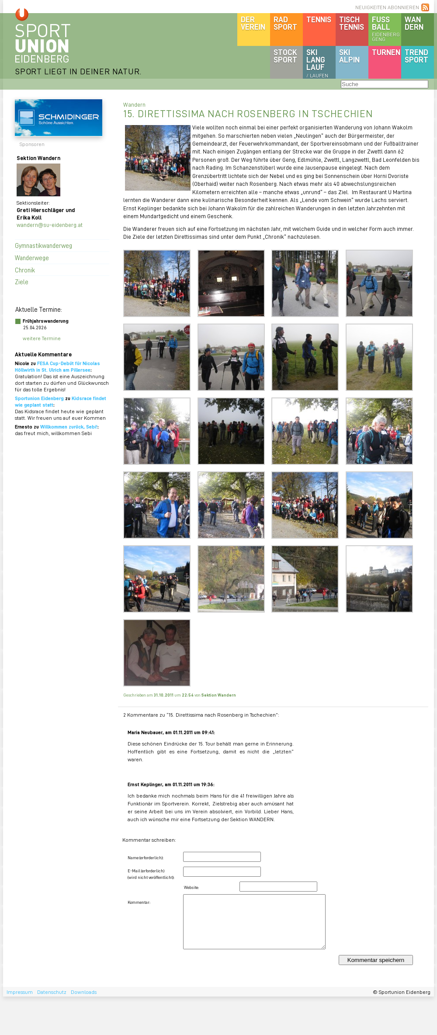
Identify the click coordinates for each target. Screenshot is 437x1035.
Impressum (20, 992)
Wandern (414, 22)
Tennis (318, 19)
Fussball (386, 28)
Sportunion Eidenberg (39, 398)
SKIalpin (349, 55)
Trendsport (416, 55)
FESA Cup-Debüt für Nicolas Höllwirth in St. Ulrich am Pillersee (57, 366)
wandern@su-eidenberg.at (50, 224)
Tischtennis (351, 22)
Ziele (21, 282)
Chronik (25, 270)
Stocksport (285, 55)
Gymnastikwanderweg (43, 245)
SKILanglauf (317, 63)
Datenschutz (51, 992)
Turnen (386, 52)
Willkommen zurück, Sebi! (68, 426)
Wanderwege (32, 257)
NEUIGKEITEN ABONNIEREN (387, 7)
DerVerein (253, 22)
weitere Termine (42, 338)
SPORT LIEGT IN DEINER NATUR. (78, 71)
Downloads (84, 992)
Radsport (285, 22)
